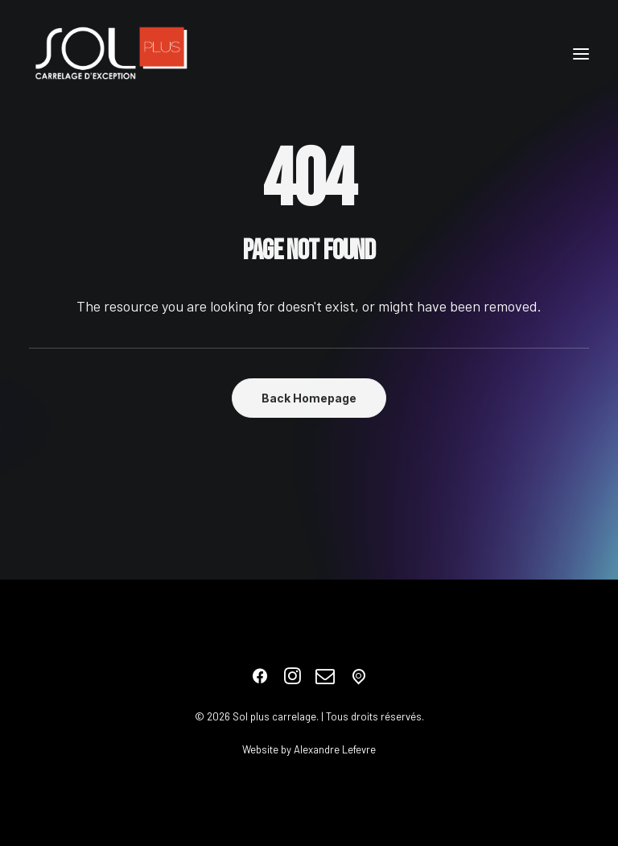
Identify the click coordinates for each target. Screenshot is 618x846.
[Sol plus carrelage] (111, 54)
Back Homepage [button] (309, 398)
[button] (581, 54)
